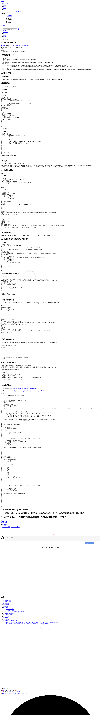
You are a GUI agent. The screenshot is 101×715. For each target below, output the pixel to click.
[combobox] (9, 12)
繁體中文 (9, 22)
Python (6, 573)
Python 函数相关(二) (15, 576)
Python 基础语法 (5, 576)
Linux (11, 45)
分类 (4, 6)
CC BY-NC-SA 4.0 (5, 571)
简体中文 (9, 16)
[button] (51, 13)
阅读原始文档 (4, 572)
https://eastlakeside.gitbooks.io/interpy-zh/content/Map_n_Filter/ (29, 420)
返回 (2, 575)
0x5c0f (3, 45)
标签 (4, 5)
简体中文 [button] (6, 39)
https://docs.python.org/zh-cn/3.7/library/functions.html (24, 418)
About (4, 9)
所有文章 (5, 3)
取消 (4, 30)
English (8, 18)
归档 (4, 8)
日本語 (8, 21)
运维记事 (17, 45)
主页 (5, 575)
